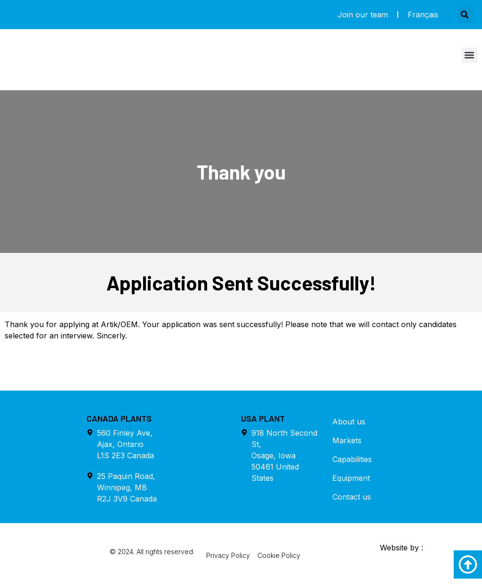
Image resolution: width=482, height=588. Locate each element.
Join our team (362, 14)
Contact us (351, 497)
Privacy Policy (228, 555)
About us (348, 421)
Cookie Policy (278, 555)
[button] (465, 15)
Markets (347, 440)
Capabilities (352, 459)
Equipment (351, 478)
